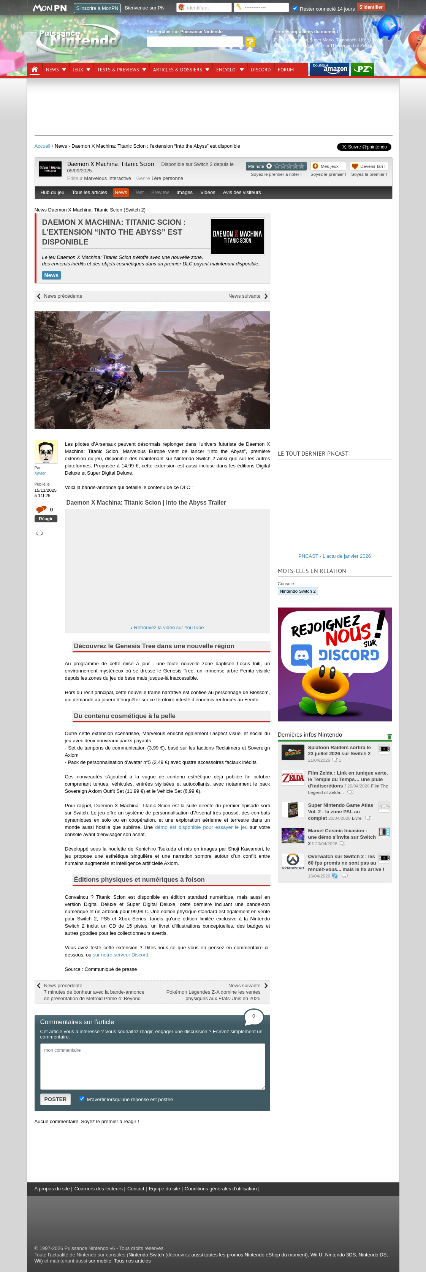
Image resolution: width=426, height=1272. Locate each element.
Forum (286, 70)
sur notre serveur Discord (120, 955)
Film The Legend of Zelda (346, 45)
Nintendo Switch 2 (300, 45)
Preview (160, 192)
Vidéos (207, 192)
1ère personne (167, 178)
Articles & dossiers (177, 70)
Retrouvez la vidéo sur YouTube (169, 627)
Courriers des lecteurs (98, 1189)
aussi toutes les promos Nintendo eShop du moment (248, 1255)
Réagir (45, 518)
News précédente (63, 296)
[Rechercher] (195, 41)
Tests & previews (118, 70)
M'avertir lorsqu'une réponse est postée (126, 1099)
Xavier (40, 473)
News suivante (244, 296)
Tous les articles (89, 192)
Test (139, 192)
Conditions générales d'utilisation (221, 1189)
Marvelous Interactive (107, 178)
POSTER (55, 1099)
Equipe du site (164, 1189)
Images (184, 192)
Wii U (316, 1255)
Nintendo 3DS (340, 1255)
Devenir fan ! (372, 166)
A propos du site (52, 1189)
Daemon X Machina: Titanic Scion (110, 164)
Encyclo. (226, 70)
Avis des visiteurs (242, 192)
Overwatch (284, 51)
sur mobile (100, 1261)
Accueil (43, 146)
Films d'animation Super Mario (304, 39)
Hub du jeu (53, 192)
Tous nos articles (132, 1261)
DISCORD (261, 70)
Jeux (78, 70)
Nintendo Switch (146, 1255)
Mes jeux (330, 166)
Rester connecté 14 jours (324, 9)
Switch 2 (203, 164)
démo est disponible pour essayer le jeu (201, 827)
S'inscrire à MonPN (97, 8)
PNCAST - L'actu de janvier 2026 (334, 556)
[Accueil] (35, 69)
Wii (38, 1261)
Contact (135, 1189)
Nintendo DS (373, 1255)
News (52, 70)
